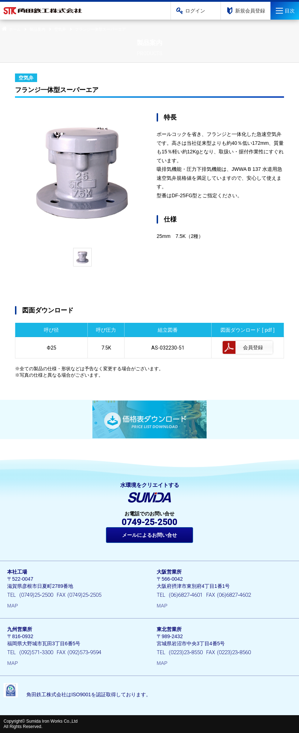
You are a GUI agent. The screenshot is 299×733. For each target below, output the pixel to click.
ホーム (10, 29)
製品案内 (37, 29)
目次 (290, 11)
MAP (12, 606)
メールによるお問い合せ (149, 535)
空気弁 (60, 29)
